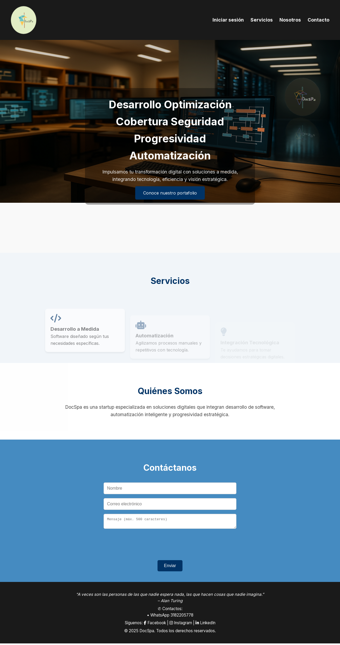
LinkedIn (205, 624)
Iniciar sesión (228, 20)
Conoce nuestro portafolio (170, 193)
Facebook (155, 624)
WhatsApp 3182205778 (171, 616)
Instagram (180, 624)
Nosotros (290, 20)
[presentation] (170, 546)
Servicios (261, 20)
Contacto (318, 20)
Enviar (170, 569)
